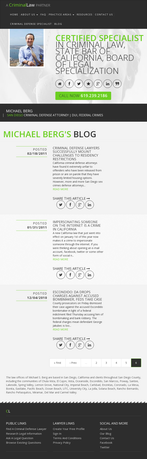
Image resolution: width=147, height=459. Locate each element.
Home (14, 14)
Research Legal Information (24, 433)
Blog (58, 24)
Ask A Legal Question (19, 438)
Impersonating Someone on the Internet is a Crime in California (77, 226)
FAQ (43, 14)
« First (57, 362)
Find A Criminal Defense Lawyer (26, 429)
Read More (60, 189)
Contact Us (104, 14)
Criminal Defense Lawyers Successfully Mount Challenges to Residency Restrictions (76, 153)
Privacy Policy (62, 442)
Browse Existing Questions (23, 442)
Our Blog (105, 433)
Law (28, 5)
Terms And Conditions (67, 438)
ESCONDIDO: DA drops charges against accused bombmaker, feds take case (77, 296)
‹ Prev (73, 362)
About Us (29, 14)
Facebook (106, 442)
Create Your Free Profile (69, 429)
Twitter (105, 447)
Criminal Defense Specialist (31, 24)
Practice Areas (61, 14)
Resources (84, 14)
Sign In (57, 433)
